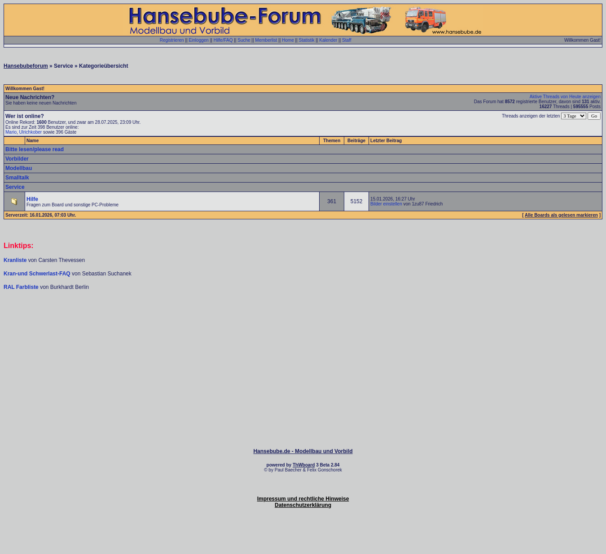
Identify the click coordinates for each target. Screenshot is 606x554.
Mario (11, 132)
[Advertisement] (303, 317)
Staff (346, 40)
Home (288, 40)
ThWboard (304, 464)
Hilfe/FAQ (223, 40)
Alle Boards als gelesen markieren (561, 215)
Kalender (328, 40)
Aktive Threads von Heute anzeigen (565, 96)
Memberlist (266, 40)
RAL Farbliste (22, 287)
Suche (243, 40)
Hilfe (32, 199)
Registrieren (172, 40)
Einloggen (198, 40)
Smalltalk (17, 177)
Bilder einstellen (386, 203)
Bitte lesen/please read (34, 149)
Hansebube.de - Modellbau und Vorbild (302, 451)
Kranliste (15, 260)
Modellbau (18, 168)
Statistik (306, 40)
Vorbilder (17, 159)
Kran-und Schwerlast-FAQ (38, 273)
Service (15, 187)
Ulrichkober (30, 132)
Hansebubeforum (26, 66)
